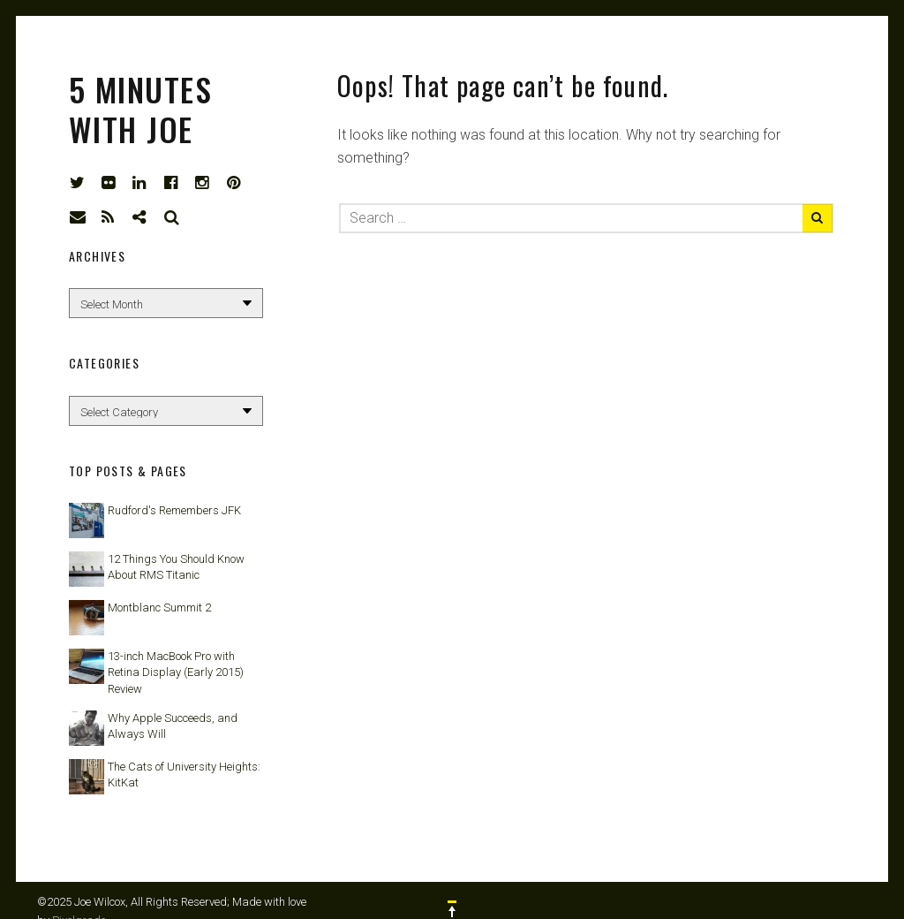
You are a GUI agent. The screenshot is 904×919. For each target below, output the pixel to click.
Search (172, 217)
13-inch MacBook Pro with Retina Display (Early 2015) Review (176, 672)
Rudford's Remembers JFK (174, 510)
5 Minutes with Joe (140, 108)
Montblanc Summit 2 (159, 607)
